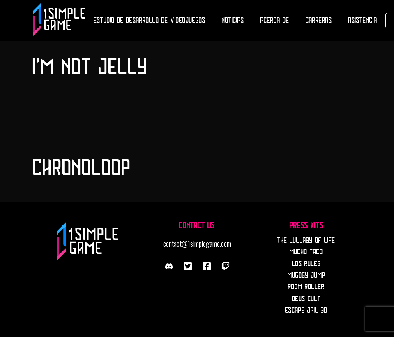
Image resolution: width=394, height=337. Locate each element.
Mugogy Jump (306, 275)
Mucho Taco (306, 252)
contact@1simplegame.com (197, 243)
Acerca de (274, 20)
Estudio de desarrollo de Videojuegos (149, 20)
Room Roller (306, 287)
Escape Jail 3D (306, 310)
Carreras (319, 20)
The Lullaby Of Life (306, 240)
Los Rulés (306, 264)
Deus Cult (306, 299)
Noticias (233, 20)
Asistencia (362, 20)
